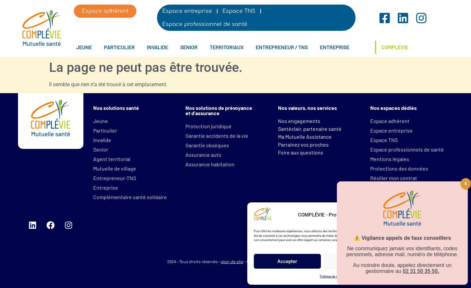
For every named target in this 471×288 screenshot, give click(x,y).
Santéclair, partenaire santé (309, 129)
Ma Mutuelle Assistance (305, 137)
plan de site (232, 262)
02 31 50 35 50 (420, 271)
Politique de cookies (333, 276)
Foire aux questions (300, 152)
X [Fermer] (465, 183)
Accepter (287, 261)
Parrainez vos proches (303, 144)
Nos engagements (299, 121)
